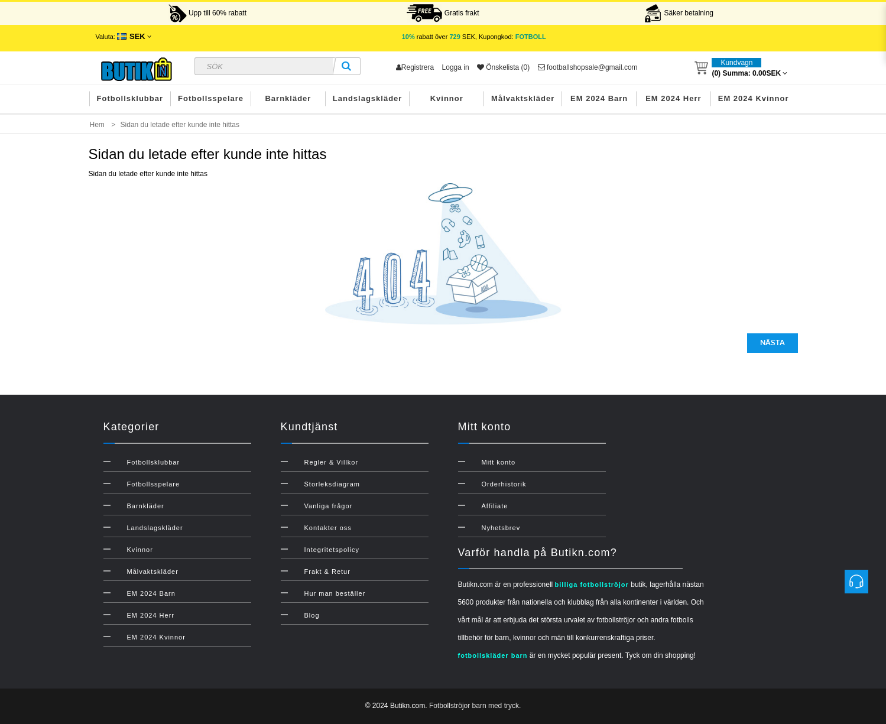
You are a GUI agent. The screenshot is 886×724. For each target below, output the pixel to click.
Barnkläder (288, 98)
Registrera (415, 67)
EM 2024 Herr (673, 98)
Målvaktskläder (522, 98)
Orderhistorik (504, 484)
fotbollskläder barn (493, 655)
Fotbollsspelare (211, 98)
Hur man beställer (335, 593)
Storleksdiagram (332, 484)
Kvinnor (446, 98)
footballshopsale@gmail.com (588, 67)
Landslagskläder (368, 98)
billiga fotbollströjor (592, 584)
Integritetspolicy (331, 549)
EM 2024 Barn (599, 98)
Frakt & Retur (327, 571)
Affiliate (495, 505)
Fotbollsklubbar (130, 98)
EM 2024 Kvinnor (753, 98)
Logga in (455, 67)
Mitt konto (499, 462)
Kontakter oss (328, 527)
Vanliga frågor (328, 505)
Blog (312, 615)
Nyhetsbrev (501, 527)
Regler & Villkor (331, 462)
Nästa (772, 343)
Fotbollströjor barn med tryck (474, 706)
